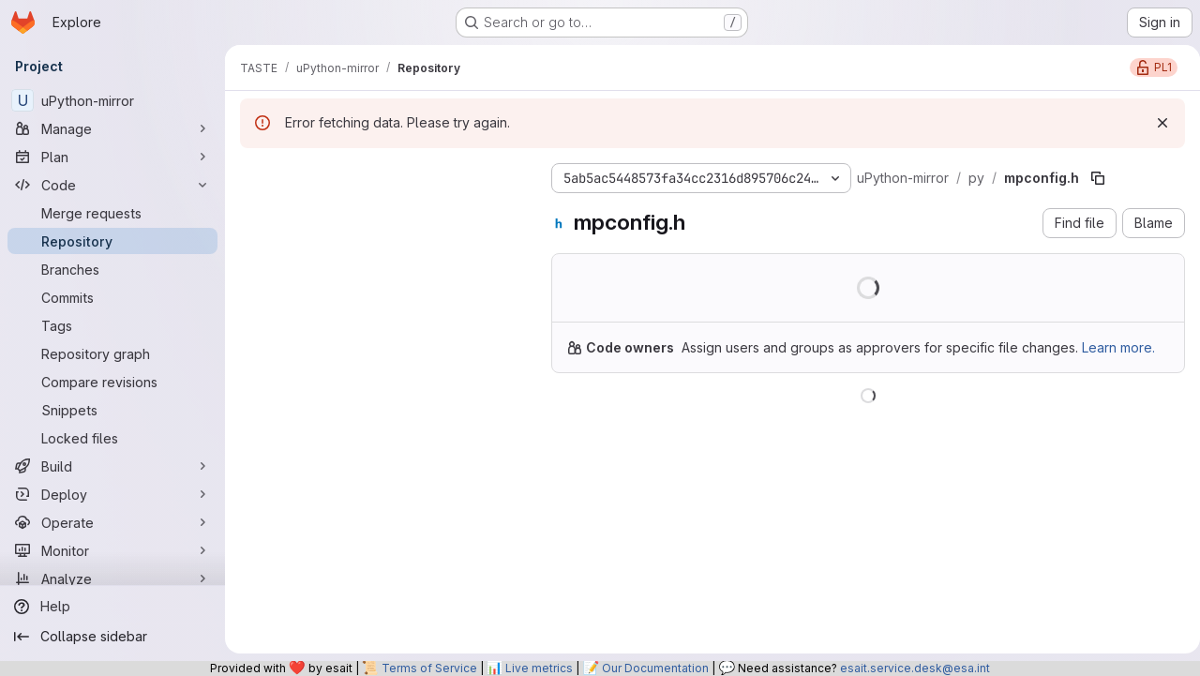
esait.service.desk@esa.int (915, 668)
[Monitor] (113, 550)
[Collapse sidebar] (113, 636)
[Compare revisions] (113, 381)
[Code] (113, 185)
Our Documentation (655, 668)
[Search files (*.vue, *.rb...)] (380, 212)
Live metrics (539, 668)
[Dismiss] (1155, 123)
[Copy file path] (1098, 178)
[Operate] (113, 522)
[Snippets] (113, 410)
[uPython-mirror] (113, 100)
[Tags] (113, 325)
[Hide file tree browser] (255, 174)
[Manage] (113, 128)
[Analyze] (113, 578)
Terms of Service (429, 668)
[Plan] (113, 156)
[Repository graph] (113, 353)
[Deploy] (113, 494)
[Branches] (113, 269)
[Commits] (113, 297)
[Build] (113, 466)
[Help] (113, 606)
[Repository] (113, 241)
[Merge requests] (113, 213)
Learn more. (1011, 367)
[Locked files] (113, 438)
